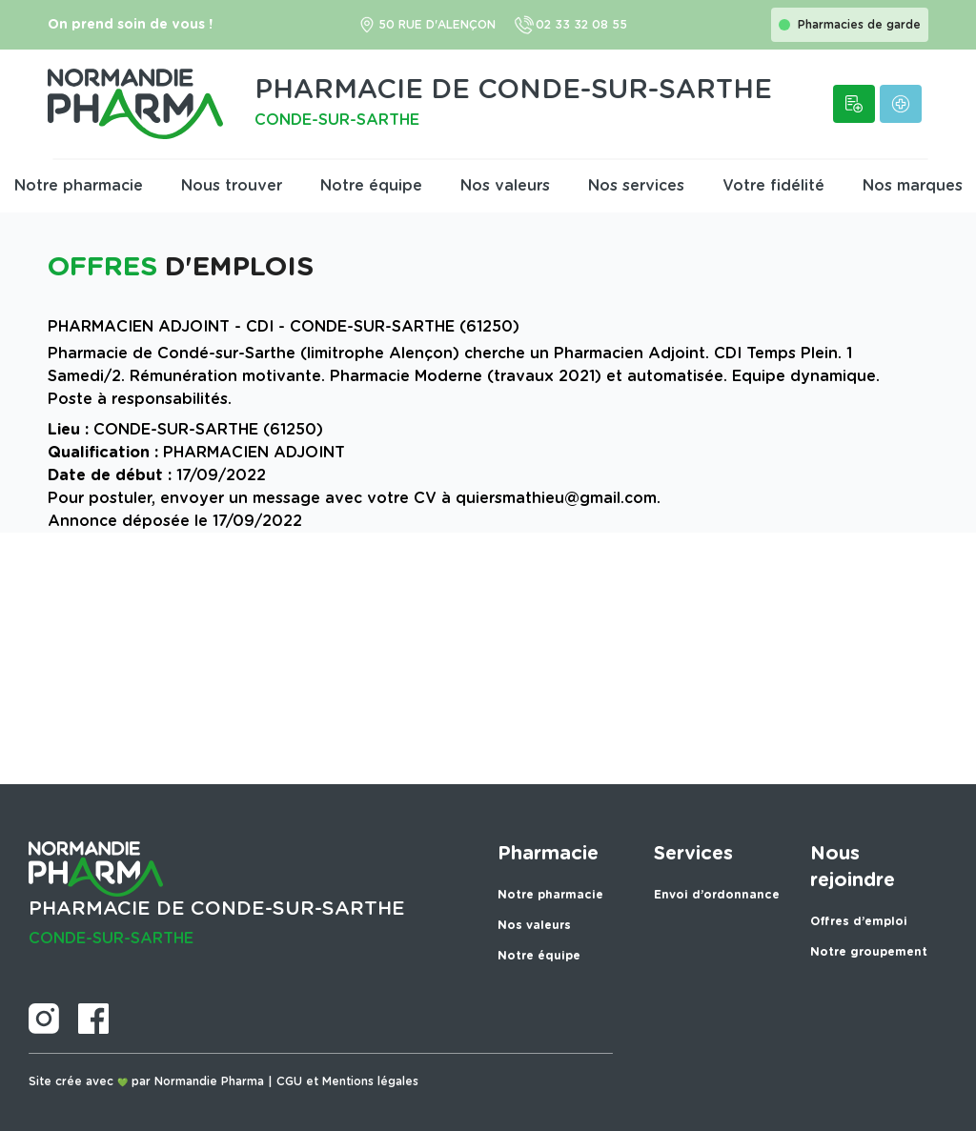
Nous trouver (231, 185)
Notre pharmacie (78, 185)
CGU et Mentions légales (347, 1081)
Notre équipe (371, 185)
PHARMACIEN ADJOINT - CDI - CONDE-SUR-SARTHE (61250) (283, 326)
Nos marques (913, 185)
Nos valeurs (505, 185)
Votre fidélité (773, 185)
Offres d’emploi (858, 921)
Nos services (636, 185)
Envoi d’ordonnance (717, 894)
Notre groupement (868, 952)
